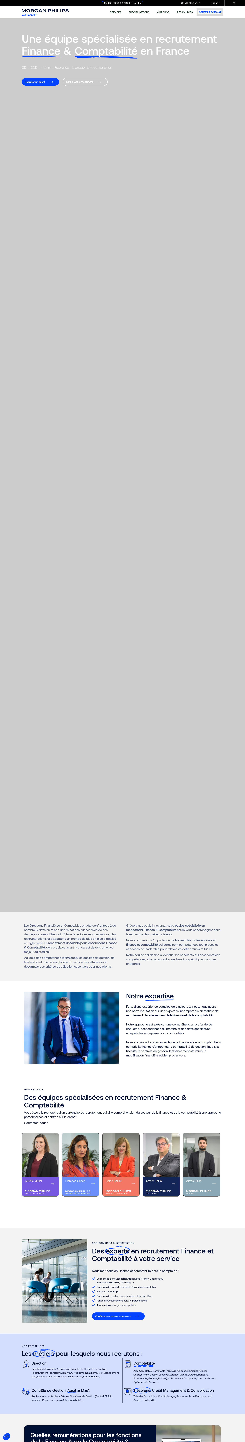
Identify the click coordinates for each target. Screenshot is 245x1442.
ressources (185, 12)
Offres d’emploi (210, 12)
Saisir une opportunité (79, 82)
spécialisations (139, 12)
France (216, 3)
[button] (6, 1436)
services (115, 12)
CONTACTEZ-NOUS (190, 3)
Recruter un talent (35, 81)
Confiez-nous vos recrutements (113, 1316)
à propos (163, 12)
